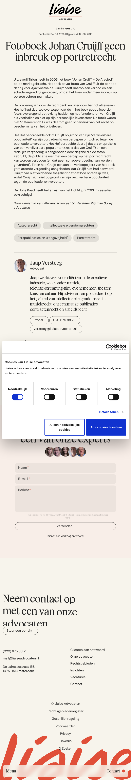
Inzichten (77, 670)
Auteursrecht (27, 225)
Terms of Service (100, 515)
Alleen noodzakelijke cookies (65, 427)
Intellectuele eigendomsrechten (70, 225)
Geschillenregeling (65, 718)
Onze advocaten (82, 656)
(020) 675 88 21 (14, 651)
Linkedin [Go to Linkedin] (65, 741)
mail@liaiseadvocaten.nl (21, 658)
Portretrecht (86, 238)
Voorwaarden (65, 726)
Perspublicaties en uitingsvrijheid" (43, 238)
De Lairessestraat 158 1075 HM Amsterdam (19, 669)
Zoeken (66, 748)
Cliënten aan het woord (87, 650)
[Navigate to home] (65, 11)
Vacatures (78, 677)
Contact (76, 684)
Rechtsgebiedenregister (65, 711)
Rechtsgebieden (82, 663)
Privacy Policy (82, 515)
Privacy (65, 733)
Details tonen (108, 412)
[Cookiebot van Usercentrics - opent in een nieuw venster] (108, 347)
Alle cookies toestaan (106, 427)
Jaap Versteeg (46, 262)
